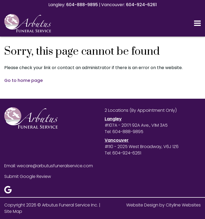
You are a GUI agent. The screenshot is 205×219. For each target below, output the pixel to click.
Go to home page (23, 80)
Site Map (13, 211)
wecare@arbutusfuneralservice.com (55, 166)
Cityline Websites (183, 205)
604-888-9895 (82, 5)
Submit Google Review (27, 176)
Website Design (142, 205)
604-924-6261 (141, 5)
